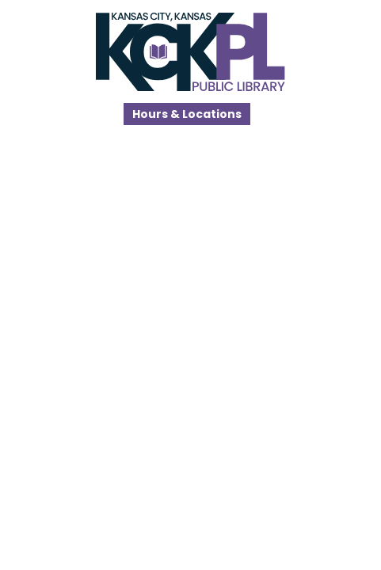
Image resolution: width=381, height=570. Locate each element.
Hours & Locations (187, 114)
